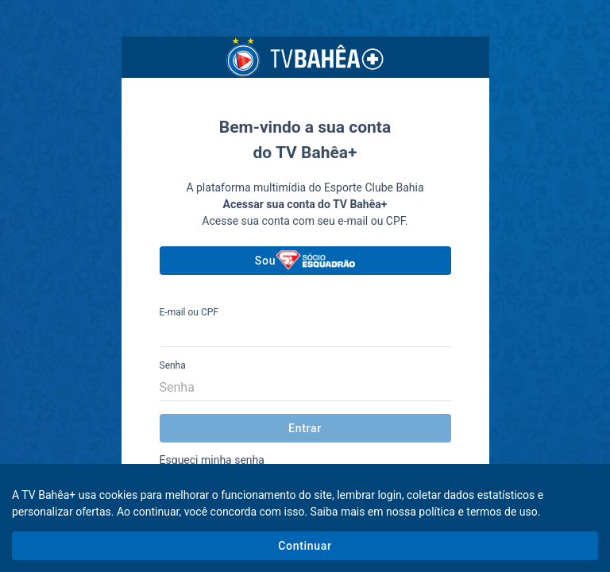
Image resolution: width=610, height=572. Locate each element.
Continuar (304, 545)
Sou (305, 260)
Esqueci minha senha (212, 460)
